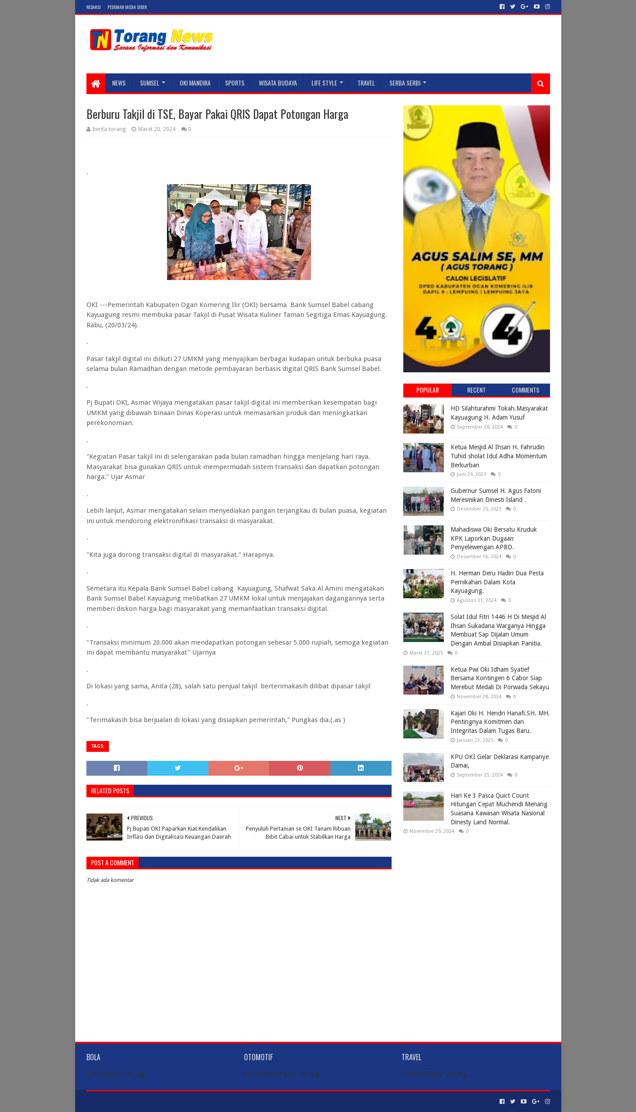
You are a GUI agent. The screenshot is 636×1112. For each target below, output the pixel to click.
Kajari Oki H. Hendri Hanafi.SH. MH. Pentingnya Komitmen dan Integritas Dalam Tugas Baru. (500, 722)
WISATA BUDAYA (278, 82)
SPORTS (234, 82)
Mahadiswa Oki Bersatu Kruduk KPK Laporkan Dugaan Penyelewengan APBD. (494, 538)
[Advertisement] (476, 899)
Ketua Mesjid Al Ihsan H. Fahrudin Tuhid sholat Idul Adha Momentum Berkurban (499, 455)
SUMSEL (149, 82)
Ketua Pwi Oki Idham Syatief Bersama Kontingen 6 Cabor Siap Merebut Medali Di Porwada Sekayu (500, 678)
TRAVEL (366, 82)
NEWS (119, 82)
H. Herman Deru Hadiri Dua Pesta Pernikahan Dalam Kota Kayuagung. (497, 582)
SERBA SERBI (404, 82)
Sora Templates (136, 1101)
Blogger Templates (188, 1101)
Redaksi (93, 7)
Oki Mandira (195, 82)
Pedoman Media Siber (127, 7)
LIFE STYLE (324, 82)
